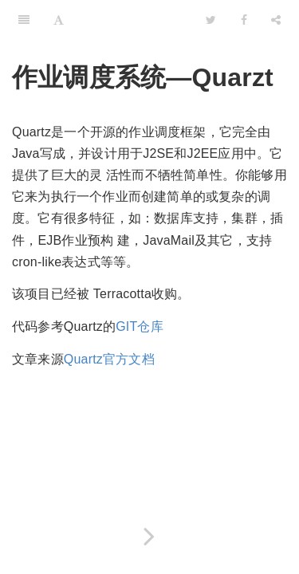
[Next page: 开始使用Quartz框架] (149, 536)
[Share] (276, 20)
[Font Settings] (58, 20)
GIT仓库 (139, 326)
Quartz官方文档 (109, 359)
